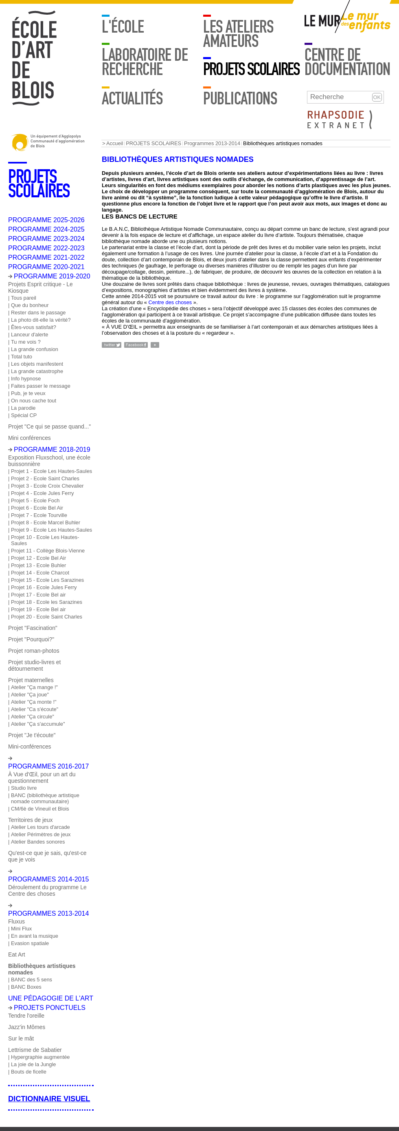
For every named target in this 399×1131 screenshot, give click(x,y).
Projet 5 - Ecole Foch (35, 500)
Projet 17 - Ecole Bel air (38, 595)
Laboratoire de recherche (145, 62)
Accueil (114, 143)
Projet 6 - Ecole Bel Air (37, 508)
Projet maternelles (31, 680)
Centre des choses (170, 302)
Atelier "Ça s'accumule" (38, 724)
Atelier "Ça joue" (30, 694)
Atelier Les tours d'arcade (40, 827)
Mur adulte (323, 22)
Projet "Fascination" (32, 628)
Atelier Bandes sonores (38, 842)
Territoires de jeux (30, 820)
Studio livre (24, 788)
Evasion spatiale (30, 943)
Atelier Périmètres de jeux (41, 834)
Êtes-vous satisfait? (33, 327)
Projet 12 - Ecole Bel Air (38, 558)
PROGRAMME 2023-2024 (46, 238)
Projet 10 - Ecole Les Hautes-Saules (45, 540)
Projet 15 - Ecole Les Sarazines (47, 580)
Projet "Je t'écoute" (32, 735)
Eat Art (16, 954)
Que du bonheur (30, 305)
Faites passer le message (40, 386)
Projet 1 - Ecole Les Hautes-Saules (51, 471)
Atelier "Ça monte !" (34, 702)
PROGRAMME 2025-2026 (46, 219)
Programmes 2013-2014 (212, 143)
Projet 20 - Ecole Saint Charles (46, 617)
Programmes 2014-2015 (48, 879)
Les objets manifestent (37, 364)
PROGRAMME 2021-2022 (46, 257)
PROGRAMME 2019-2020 (52, 276)
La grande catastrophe (37, 371)
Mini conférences (29, 438)
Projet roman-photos (33, 650)
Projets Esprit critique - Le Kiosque (40, 287)
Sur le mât (21, 1038)
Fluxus (16, 921)
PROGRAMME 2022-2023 (46, 248)
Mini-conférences (29, 746)
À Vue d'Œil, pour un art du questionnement (41, 777)
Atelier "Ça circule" (32, 717)
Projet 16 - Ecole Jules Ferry (44, 587)
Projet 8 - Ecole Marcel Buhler (45, 522)
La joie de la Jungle (33, 1064)
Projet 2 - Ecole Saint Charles (45, 478)
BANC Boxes (26, 987)
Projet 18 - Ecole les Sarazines (46, 602)
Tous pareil (23, 298)
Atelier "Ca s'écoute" (34, 709)
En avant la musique (34, 936)
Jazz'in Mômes (26, 1027)
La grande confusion (34, 349)
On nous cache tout (33, 401)
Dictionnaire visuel (49, 1099)
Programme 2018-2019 (52, 449)
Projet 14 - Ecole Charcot (40, 573)
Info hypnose (26, 379)
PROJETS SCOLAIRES (251, 69)
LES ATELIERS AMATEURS (238, 33)
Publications (240, 98)
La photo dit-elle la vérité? (41, 320)
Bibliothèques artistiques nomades (42, 969)
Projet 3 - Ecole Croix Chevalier (47, 486)
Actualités (132, 98)
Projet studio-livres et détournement (34, 665)
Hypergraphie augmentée (40, 1057)
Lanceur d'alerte (29, 334)
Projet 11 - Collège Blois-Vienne (48, 551)
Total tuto (21, 356)
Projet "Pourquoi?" (31, 639)
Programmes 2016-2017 (48, 766)
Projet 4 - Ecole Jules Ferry (42, 493)
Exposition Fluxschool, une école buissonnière (49, 460)
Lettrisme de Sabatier (35, 1050)
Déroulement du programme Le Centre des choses (47, 890)
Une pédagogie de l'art (50, 998)
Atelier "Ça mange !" (34, 687)
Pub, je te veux (28, 393)
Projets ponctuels (50, 1007)
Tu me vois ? (26, 342)
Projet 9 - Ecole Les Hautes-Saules (51, 530)
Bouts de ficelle (28, 1072)
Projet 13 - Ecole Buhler (38, 565)
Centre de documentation (347, 62)
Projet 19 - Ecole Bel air (38, 609)
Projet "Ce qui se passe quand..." (49, 426)
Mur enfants (366, 22)
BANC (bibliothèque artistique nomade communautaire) (45, 798)
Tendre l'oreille (26, 1015)
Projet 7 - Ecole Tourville (39, 515)
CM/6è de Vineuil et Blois (40, 809)
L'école (123, 26)
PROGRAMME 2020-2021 (46, 266)
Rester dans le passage (38, 312)
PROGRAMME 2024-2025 (46, 229)
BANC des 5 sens (31, 979)
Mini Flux (21, 929)
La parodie (23, 408)
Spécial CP (24, 415)
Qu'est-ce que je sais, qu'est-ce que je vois (47, 856)
